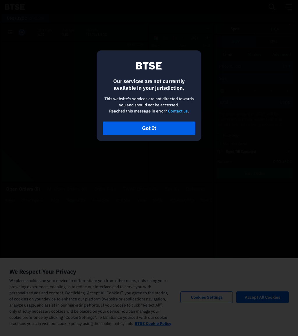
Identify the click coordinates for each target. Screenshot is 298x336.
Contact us (178, 111)
